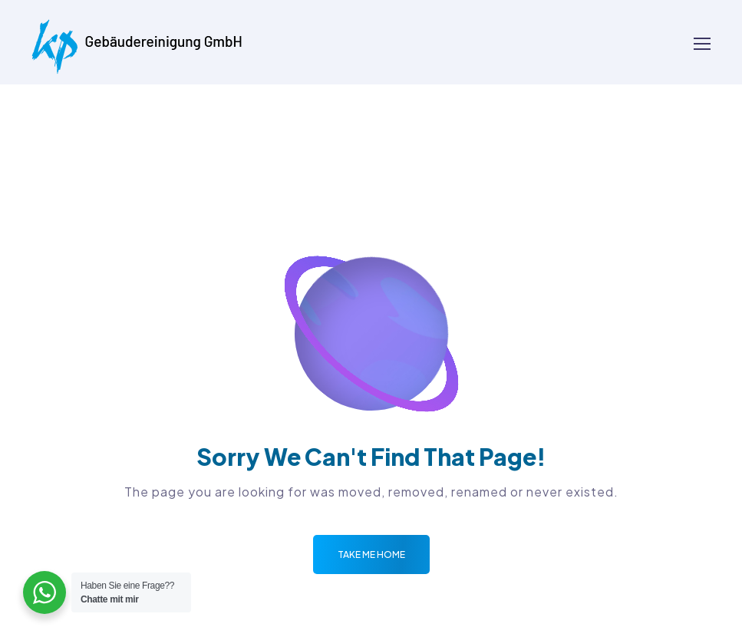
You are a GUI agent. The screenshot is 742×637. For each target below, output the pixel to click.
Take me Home (371, 554)
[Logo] (136, 42)
